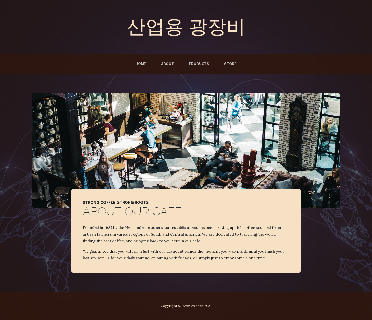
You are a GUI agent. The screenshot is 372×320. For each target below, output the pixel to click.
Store (230, 64)
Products (199, 64)
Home (140, 64)
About (167, 64)
